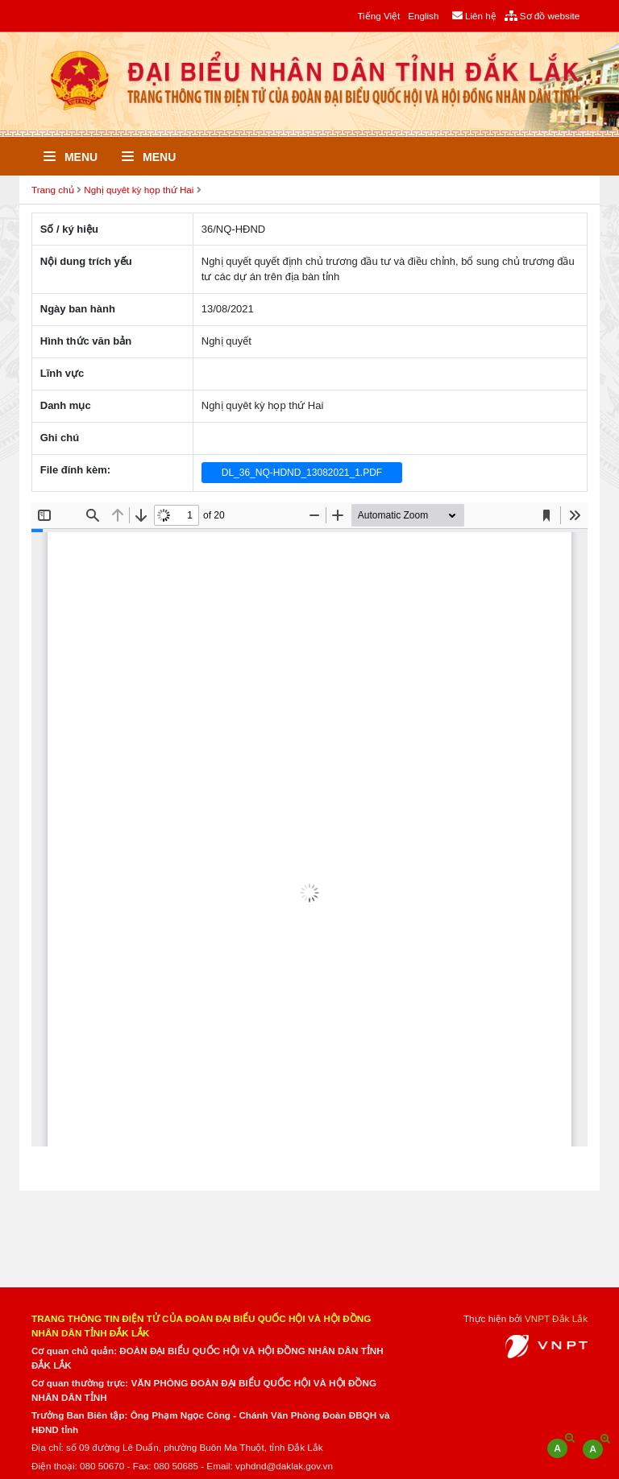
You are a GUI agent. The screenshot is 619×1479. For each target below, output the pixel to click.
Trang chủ (52, 189)
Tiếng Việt (378, 15)
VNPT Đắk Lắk (556, 1318)
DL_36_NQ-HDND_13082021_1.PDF (302, 472)
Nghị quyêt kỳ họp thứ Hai (138, 189)
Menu (71, 157)
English (423, 15)
